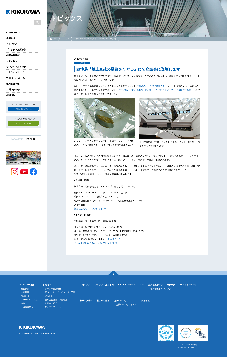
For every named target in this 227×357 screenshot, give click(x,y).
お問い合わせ (13, 89)
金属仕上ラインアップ (160, 289)
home (55, 39)
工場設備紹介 (27, 307)
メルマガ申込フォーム (24, 123)
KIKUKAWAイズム (29, 300)
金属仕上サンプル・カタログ (161, 285)
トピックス (11, 43)
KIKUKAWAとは (14, 32)
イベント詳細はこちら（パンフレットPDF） (96, 243)
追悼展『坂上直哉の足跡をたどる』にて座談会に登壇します (95, 39)
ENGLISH (31, 139)
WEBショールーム (15, 78)
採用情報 (10, 95)
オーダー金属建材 (53, 289)
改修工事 (49, 296)
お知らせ (82, 63)
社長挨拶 (25, 289)
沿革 (23, 303)
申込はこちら (114, 239)
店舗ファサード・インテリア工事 (60, 292)
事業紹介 (10, 38)
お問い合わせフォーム (24, 109)
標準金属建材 (13, 55)
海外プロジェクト (53, 307)
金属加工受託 (51, 303)
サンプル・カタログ (16, 66)
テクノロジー (13, 61)
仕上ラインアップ (15, 72)
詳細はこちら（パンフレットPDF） (91, 208)
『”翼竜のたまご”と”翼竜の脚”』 (152, 86)
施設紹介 (25, 296)
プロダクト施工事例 (16, 49)
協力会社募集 (13, 84)
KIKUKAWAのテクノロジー (131, 285)
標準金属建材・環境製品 (56, 300)
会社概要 (25, 292)
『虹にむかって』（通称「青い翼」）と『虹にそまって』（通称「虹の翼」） (156, 90)
